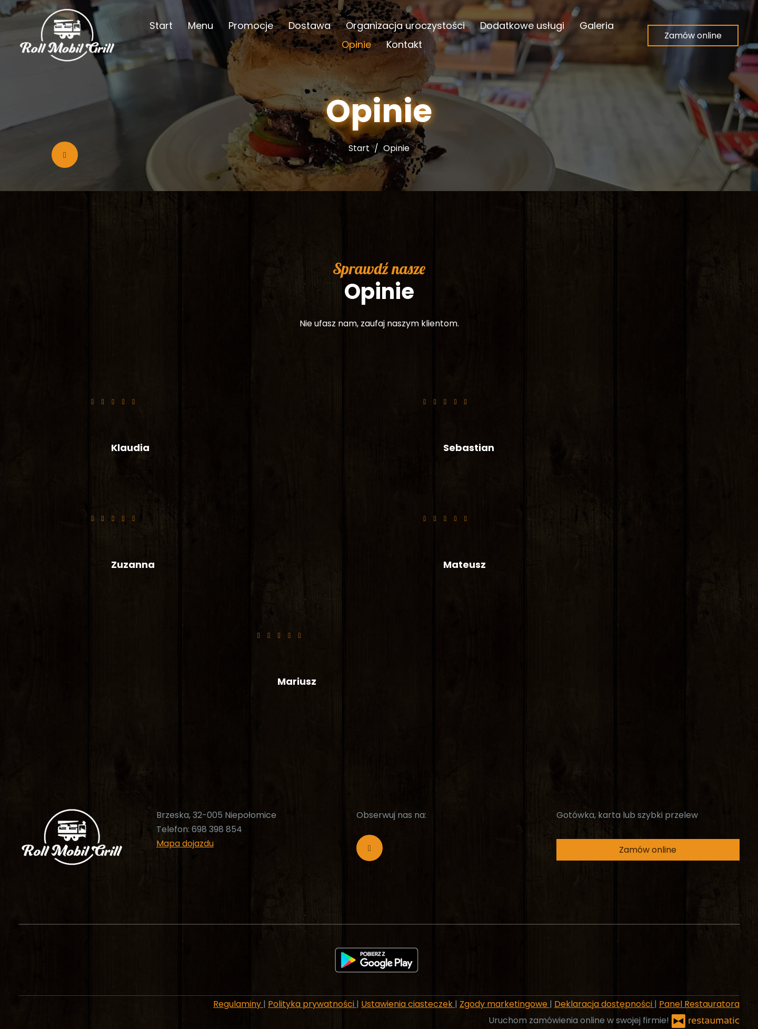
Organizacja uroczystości (405, 25)
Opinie (356, 44)
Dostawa (309, 25)
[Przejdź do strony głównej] (66, 35)
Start (161, 25)
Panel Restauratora (699, 1004)
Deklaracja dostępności (604, 1004)
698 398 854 (217, 829)
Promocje (250, 25)
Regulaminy (238, 1004)
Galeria (597, 25)
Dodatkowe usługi (522, 25)
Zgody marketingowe (505, 1004)
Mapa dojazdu (185, 843)
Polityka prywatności (312, 1004)
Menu (200, 25)
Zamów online (693, 35)
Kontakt (404, 44)
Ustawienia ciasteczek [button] (408, 1004)
